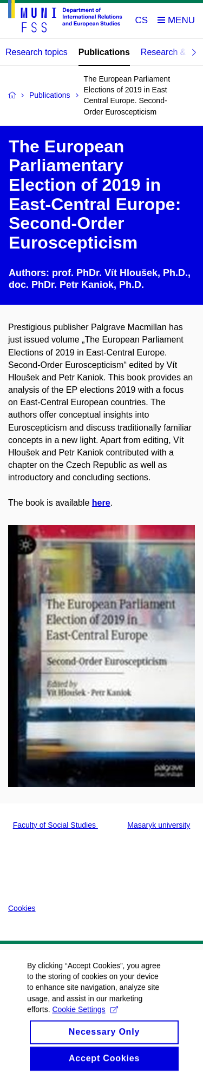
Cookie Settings (84, 1015)
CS (141, 20)
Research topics (36, 52)
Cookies (22, 908)
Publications (104, 52)
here (101, 502)
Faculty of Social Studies (55, 825)
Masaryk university (158, 825)
